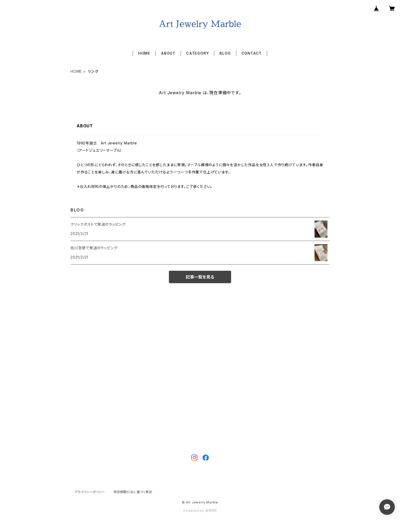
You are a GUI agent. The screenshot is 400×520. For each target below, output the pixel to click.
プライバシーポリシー (90, 492)
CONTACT (251, 53)
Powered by (200, 510)
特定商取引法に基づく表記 (132, 492)
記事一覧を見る (200, 277)
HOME (144, 53)
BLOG (225, 53)
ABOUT (168, 53)
